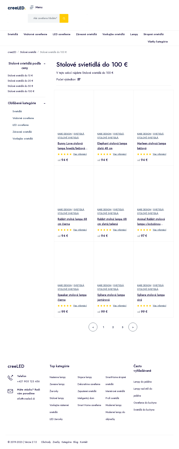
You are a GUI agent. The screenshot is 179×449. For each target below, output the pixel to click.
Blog (75, 442)
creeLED (16, 8)
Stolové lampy (57, 398)
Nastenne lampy (58, 377)
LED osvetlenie (61, 34)
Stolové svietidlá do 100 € (53, 52)
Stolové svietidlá (28, 52)
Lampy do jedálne (143, 381)
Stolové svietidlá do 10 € (20, 75)
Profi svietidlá (112, 398)
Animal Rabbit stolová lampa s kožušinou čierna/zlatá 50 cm (151, 222)
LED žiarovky (56, 419)
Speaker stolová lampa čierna (72, 297)
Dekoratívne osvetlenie (89, 384)
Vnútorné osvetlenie (35, 34)
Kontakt (83, 442)
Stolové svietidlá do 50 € (20, 86)
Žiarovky (54, 391)
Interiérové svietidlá (115, 391)
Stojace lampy (85, 377)
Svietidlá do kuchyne (144, 409)
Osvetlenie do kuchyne (145, 402)
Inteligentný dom (86, 398)
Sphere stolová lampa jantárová (111, 297)
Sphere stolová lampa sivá (151, 297)
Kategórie (66, 442)
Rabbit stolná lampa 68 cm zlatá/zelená (112, 221)
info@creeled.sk (26, 399)
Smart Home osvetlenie (89, 405)
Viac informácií (80, 154)
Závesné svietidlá (86, 34)
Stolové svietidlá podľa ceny (25, 65)
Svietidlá (13, 34)
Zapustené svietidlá (87, 391)
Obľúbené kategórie (22, 103)
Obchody (46, 442)
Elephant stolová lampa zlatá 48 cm (112, 145)
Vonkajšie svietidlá (113, 34)
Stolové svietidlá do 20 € (20, 80)
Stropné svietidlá (154, 34)
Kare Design (65, 133)
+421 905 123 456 (28, 381)
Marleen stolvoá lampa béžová (151, 145)
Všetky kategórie (157, 42)
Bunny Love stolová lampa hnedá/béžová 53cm (71, 146)
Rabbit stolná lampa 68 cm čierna (72, 221)
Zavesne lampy (57, 384)
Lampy (134, 34)
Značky (56, 442)
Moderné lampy (113, 405)
